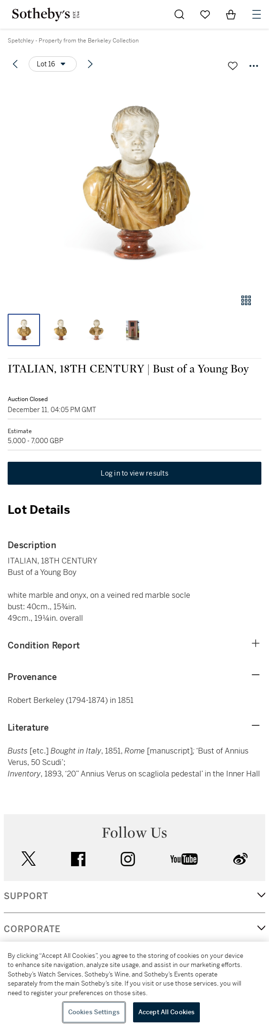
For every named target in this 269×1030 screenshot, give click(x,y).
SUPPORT (26, 896)
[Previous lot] (15, 64)
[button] (134, 183)
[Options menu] (53, 64)
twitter (28, 858)
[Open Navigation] (256, 14)
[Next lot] (90, 64)
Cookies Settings (94, 1012)
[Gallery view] (246, 300)
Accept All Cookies (166, 1012)
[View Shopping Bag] (231, 14)
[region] (134, 986)
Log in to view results (134, 473)
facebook (78, 859)
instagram (128, 859)
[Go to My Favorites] (205, 14)
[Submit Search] (179, 14)
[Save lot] (232, 66)
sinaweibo (240, 859)
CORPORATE (32, 929)
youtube (184, 859)
